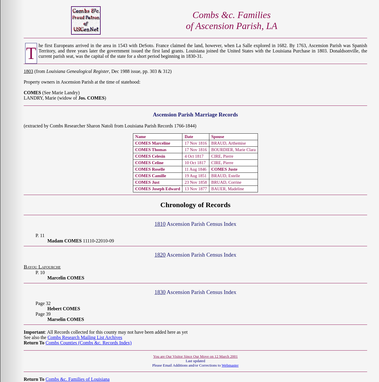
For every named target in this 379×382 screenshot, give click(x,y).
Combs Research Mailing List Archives (84, 337)
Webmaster (230, 365)
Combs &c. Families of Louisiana (78, 379)
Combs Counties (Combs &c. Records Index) (89, 342)
